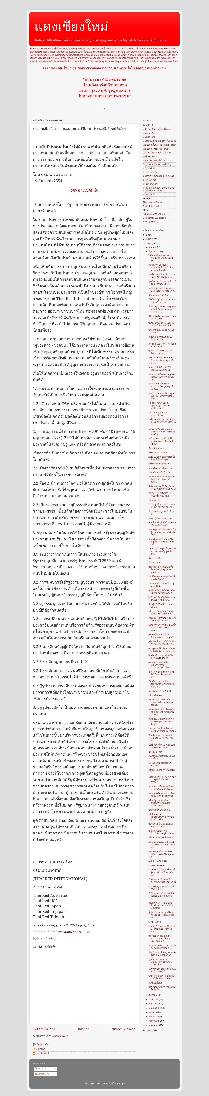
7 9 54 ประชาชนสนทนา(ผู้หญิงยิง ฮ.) (161, 584)
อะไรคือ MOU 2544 (157, 861)
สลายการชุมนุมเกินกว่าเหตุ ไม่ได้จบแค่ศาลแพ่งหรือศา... (161, 674)
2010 (149, 1030)
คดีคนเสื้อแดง (155, 695)
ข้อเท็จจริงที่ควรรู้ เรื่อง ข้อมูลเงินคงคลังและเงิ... (162, 746)
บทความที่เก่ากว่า (124, 1029)
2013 (149, 239)
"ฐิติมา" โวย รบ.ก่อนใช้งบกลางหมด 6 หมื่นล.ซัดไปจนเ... (161, 915)
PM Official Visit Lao (158, 452)
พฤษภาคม (154, 1008)
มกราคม (153, 1025)
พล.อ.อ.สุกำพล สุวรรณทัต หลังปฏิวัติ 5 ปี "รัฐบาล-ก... (162, 289)
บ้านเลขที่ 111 (149, 168)
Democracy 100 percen (154, 218)
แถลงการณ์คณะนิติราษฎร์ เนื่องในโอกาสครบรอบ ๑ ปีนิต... (161, 396)
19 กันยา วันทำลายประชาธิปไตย (157, 413)
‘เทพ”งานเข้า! (154, 922)
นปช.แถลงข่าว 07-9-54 (159, 691)
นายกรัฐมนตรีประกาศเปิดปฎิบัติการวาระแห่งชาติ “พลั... (161, 542)
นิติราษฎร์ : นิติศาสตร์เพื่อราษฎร (158, 176)
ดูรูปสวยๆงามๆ (150, 184)
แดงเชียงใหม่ (71, 26)
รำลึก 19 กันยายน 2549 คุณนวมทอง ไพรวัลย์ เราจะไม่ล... (162, 422)
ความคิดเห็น (42, 1074)
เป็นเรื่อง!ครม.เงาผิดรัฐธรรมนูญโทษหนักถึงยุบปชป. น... (161, 684)
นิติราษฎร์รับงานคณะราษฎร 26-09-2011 (162, 317)
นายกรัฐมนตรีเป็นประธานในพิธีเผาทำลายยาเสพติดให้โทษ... (162, 532)
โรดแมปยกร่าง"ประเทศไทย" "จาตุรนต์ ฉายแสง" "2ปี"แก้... (162, 779)
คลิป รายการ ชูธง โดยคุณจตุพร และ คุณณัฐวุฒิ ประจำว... (162, 551)
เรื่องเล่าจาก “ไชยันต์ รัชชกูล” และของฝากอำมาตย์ (162, 880)
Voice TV (147, 198)
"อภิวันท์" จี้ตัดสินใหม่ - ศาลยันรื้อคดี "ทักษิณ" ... (161, 598)
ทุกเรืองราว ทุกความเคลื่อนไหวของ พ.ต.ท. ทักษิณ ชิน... (160, 962)
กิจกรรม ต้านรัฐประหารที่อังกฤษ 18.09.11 (160, 352)
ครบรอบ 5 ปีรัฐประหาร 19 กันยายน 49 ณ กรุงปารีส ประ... (161, 360)
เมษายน (153, 1012)
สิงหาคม (153, 995)
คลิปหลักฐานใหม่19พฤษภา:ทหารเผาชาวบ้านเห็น (161, 817)
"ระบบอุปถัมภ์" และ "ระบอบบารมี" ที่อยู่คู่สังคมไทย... (161, 505)
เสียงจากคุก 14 (155, 562)
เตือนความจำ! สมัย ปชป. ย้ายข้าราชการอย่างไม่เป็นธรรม (160, 905)
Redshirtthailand (151, 206)
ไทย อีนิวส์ (148, 125)
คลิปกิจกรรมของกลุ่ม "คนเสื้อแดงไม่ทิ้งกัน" (162, 577)
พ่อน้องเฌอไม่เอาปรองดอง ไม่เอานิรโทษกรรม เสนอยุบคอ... (161, 712)
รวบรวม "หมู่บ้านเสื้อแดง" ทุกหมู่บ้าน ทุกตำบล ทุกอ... (162, 729)
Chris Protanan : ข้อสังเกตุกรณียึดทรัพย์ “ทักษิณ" (161, 977)
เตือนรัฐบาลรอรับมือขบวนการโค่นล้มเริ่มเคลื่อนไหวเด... (159, 803)
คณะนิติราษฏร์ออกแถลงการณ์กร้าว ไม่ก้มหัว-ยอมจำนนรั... (160, 267)
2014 (149, 235)
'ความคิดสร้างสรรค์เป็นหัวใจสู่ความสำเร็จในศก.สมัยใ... (162, 872)
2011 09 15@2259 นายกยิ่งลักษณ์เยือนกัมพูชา (161, 458)
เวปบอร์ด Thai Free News (155, 149)
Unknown (40, 1049)
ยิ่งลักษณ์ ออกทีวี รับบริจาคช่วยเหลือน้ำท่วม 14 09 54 (162, 487)
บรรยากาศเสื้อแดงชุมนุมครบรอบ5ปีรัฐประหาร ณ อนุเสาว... (162, 377)
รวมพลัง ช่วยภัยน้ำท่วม (159, 472)
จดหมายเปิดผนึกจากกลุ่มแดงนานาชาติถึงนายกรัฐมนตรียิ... (161, 432)
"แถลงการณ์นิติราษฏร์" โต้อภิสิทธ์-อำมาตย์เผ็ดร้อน (161, 324)
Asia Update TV (150, 222)
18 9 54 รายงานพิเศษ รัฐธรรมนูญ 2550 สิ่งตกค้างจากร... (159, 405)
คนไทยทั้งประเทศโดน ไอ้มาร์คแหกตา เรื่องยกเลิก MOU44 (161, 441)
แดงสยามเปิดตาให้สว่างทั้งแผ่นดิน (159, 141)
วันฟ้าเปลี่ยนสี (155, 983)
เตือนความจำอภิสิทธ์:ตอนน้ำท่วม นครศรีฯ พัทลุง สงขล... (162, 627)
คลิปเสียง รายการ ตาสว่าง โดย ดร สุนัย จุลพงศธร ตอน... (161, 721)
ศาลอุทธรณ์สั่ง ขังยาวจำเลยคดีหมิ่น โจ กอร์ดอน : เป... (162, 649)
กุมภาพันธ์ (154, 1021)
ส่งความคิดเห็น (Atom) (57, 1036)
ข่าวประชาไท (149, 194)
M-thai (146, 210)
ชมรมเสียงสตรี (155, 752)
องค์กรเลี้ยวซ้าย (150, 156)
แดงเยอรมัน (148, 133)
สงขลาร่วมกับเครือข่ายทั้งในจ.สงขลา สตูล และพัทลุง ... (160, 569)
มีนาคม (153, 1016)
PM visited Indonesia (158, 463)
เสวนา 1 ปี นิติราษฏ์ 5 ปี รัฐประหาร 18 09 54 (159, 368)
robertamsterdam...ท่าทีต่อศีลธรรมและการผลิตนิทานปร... (162, 844)
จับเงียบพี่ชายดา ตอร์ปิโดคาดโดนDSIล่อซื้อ (160, 656)
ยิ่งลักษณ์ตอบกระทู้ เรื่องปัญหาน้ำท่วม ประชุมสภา (162, 635)
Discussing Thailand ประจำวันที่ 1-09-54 (161, 887)
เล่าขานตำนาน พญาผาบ (160, 518)
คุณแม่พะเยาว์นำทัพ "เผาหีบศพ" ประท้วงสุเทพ (162, 619)
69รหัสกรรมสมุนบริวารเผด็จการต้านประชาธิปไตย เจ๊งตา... (160, 665)
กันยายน (153, 251)
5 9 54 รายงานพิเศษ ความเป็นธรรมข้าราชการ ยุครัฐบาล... (161, 702)
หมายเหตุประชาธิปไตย (154, 160)
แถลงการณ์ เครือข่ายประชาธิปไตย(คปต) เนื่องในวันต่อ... (161, 386)
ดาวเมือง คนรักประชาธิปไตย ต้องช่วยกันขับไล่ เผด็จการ (159, 189)
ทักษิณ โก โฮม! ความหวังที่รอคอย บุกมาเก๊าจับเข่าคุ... (161, 896)
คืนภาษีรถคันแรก (156, 448)
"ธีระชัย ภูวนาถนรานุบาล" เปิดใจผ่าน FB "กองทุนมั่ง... (160, 738)
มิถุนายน (153, 1003)
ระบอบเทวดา (154, 500)
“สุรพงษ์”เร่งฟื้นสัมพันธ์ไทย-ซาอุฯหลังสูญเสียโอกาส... (161, 787)
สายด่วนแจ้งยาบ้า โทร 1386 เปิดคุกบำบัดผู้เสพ (162, 523)
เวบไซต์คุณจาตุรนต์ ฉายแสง (157, 152)
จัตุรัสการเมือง (155, 558)
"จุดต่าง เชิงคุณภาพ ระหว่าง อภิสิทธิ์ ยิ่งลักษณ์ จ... (162, 946)
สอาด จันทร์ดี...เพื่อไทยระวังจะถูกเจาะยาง (161, 825)
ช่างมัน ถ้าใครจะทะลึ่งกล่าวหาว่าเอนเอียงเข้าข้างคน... (161, 929)
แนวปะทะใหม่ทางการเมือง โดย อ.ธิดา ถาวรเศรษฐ (161, 794)
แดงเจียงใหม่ (149, 137)
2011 (149, 243)
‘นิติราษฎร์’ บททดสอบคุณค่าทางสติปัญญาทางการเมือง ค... (162, 309)
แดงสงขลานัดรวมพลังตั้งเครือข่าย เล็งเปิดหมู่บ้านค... (161, 854)
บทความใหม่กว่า (44, 1029)
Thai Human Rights (152, 202)
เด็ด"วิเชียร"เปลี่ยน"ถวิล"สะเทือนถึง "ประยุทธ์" (162, 970)
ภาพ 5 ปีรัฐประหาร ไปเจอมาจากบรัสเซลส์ (162, 345)
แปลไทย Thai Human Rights (156, 129)
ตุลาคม (153, 247)
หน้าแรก (83, 1029)
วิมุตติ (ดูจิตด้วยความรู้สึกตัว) (157, 164)
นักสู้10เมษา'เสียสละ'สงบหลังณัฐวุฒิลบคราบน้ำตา (162, 953)
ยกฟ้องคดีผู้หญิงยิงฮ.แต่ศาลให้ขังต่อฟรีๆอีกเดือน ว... (161, 591)
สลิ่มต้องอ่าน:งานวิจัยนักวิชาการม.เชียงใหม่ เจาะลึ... (162, 642)
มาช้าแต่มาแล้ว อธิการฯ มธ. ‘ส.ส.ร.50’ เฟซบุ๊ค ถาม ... (162, 275)
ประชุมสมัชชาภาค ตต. (159, 810)
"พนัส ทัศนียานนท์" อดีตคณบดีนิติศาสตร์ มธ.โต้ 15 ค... (161, 258)
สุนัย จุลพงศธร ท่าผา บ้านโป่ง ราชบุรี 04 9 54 (161, 832)
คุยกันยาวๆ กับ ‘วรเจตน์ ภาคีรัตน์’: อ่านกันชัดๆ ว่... (162, 282)
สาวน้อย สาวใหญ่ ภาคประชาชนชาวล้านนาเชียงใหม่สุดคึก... (159, 938)
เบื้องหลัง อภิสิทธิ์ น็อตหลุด (161, 837)
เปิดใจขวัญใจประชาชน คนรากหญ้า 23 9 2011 (161, 300)
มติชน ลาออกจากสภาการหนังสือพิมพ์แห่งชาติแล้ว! (161, 612)
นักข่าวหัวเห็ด (149, 180)
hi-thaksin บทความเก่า (154, 214)
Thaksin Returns (156, 865)
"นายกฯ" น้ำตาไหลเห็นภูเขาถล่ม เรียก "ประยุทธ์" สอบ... (162, 479)
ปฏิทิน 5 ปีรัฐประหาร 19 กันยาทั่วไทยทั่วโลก (159, 494)
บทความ (40, 1068)
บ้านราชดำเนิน (150, 172)
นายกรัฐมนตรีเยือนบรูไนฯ (160, 468)
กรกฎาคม (154, 999)
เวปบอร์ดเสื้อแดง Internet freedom (159, 145)
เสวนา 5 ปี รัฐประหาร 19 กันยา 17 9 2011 (160, 338)
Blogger (121, 1083)
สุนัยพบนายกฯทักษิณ (158, 295)
